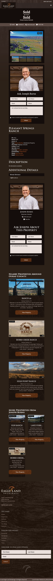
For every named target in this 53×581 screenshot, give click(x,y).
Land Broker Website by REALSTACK (42, 579)
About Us (4, 521)
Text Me (26, 219)
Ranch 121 (26, 298)
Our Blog (4, 523)
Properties (4, 516)
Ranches (21, 143)
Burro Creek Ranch (26, 339)
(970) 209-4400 (19, 153)
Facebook (4, 533)
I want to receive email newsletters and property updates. (25, 117)
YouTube (4, 538)
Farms (16, 143)
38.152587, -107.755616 (22, 149)
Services (3, 519)
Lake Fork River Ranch (36, 425)
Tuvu (2, 542)
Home (3, 514)
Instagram (4, 535)
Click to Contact (19, 155)
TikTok (3, 540)
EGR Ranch (16, 425)
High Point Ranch (26, 381)
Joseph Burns (22, 151)
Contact (3, 526)
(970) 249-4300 (48, 1)
